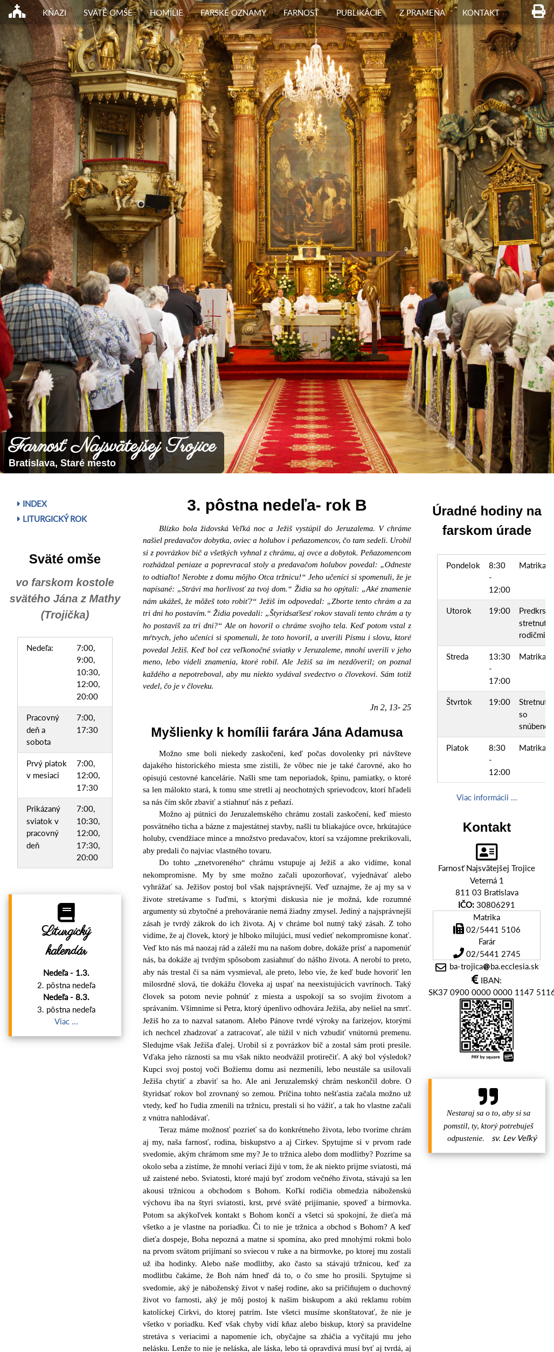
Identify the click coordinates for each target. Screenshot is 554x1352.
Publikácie (359, 12)
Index (32, 503)
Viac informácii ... (486, 797)
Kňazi (54, 12)
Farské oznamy (233, 12)
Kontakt (481, 12)
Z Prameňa (422, 12)
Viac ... (66, 1021)
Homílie (166, 12)
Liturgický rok (52, 519)
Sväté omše (108, 12)
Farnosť (301, 12)
